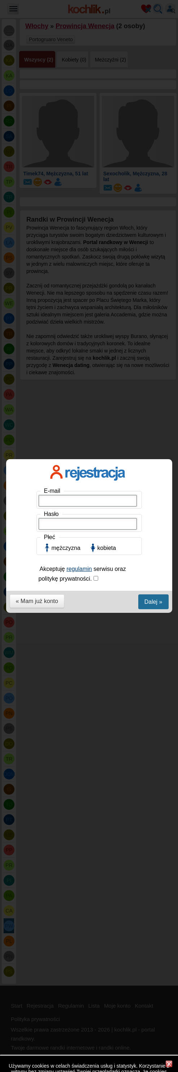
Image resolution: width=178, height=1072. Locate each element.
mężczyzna (66, 154)
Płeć (49, 143)
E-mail (52, 97)
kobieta (106, 154)
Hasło (51, 120)
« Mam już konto (37, 207)
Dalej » (153, 208)
